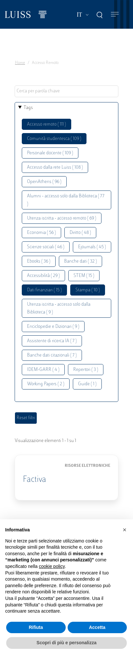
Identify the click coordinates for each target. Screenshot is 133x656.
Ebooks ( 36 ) (38, 261)
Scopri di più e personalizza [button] (66, 642)
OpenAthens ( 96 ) (44, 181)
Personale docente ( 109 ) (50, 153)
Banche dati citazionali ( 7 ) (52, 355)
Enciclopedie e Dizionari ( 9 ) (53, 326)
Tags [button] (28, 107)
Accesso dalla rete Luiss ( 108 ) (55, 167)
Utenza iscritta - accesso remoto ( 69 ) (61, 218)
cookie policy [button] (52, 566)
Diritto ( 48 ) (80, 232)
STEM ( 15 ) (83, 275)
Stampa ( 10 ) (87, 290)
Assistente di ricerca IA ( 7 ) (52, 341)
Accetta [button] (97, 627)
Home (20, 63)
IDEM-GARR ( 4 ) (43, 369)
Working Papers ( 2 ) (45, 384)
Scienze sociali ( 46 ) (45, 247)
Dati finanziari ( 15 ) (44, 290)
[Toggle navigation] (115, 14)
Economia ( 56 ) (41, 232)
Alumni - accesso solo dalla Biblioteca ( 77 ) (65, 200)
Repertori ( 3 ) (85, 369)
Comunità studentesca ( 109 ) (54, 138)
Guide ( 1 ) (87, 384)
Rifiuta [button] (36, 627)
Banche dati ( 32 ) (80, 261)
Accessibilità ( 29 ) (43, 275)
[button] (124, 530)
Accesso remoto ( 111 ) (46, 124)
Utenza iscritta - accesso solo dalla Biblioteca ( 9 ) (58, 308)
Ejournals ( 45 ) (92, 247)
